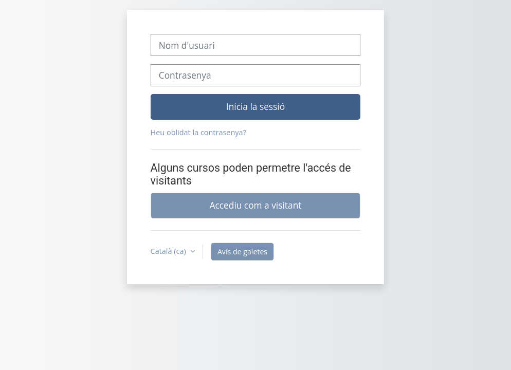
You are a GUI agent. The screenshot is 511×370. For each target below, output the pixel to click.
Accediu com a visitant (256, 205)
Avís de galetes (242, 251)
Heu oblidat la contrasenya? (198, 132)
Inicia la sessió (255, 106)
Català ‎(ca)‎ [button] (169, 251)
